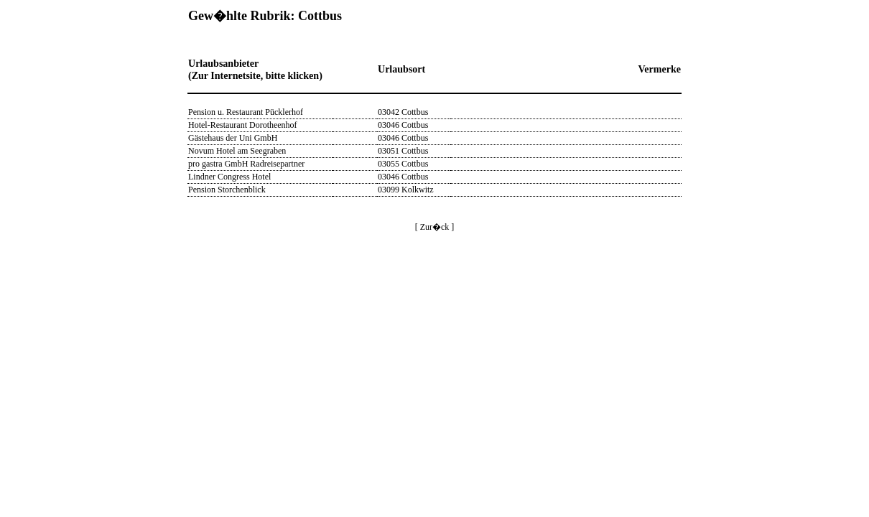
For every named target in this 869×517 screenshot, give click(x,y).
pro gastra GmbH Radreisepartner (246, 164)
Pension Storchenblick (227, 190)
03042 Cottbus (403, 112)
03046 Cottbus (403, 125)
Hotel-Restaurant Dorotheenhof (242, 125)
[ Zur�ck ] (435, 227)
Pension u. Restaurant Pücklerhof (245, 112)
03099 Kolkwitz (406, 190)
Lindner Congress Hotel (229, 177)
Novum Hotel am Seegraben (237, 151)
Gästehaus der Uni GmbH (232, 138)
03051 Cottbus (403, 151)
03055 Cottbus (403, 164)
